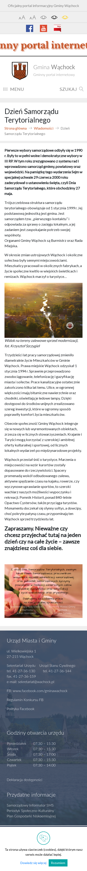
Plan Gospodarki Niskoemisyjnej (31, 816)
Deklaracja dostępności (24, 779)
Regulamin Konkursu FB (25, 699)
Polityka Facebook (21, 708)
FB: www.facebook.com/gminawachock (37, 690)
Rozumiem (58, 863)
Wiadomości (43, 128)
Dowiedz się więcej (33, 863)
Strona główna (15, 128)
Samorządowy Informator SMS (30, 805)
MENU (13, 89)
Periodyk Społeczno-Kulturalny (30, 810)
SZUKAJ (72, 89)
